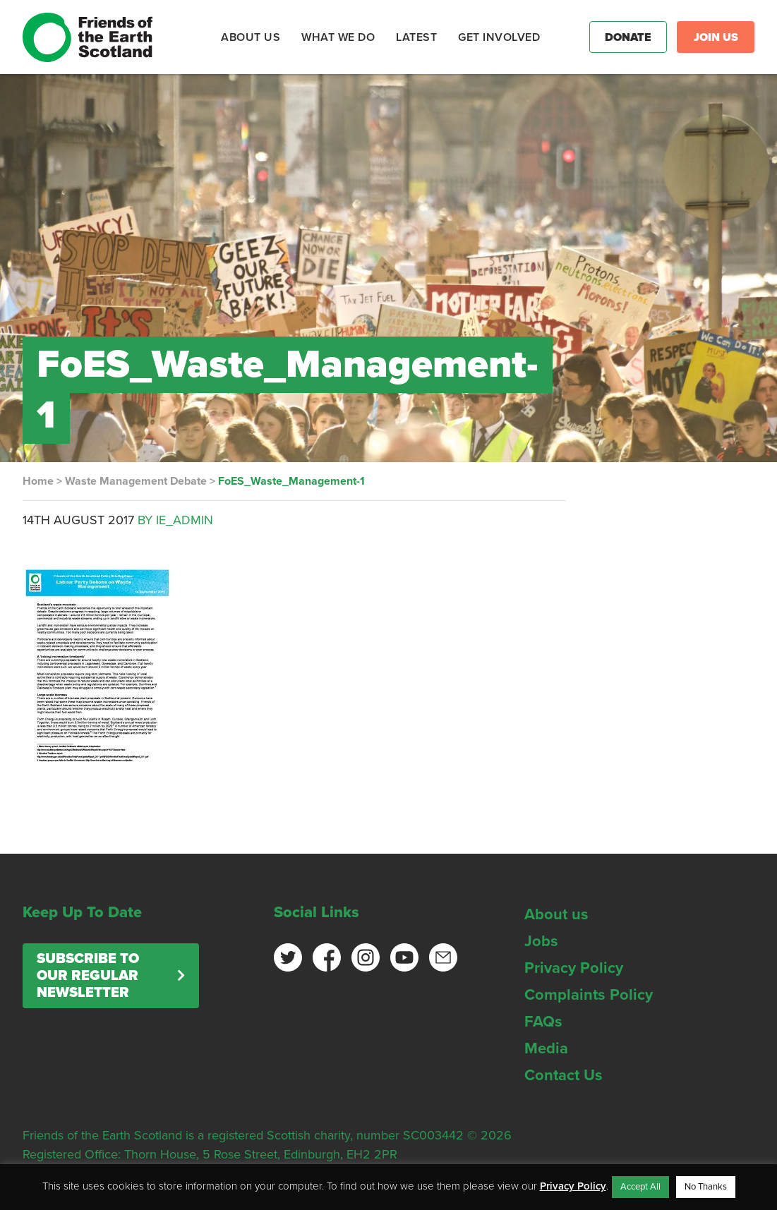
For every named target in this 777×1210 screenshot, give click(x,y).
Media (546, 1048)
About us (556, 914)
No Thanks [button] (706, 1186)
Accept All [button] (640, 1186)
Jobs (541, 941)
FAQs (543, 1021)
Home (38, 481)
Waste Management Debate (136, 481)
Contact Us (563, 1075)
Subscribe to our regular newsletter (88, 975)
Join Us (716, 37)
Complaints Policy (588, 995)
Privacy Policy (573, 968)
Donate (628, 37)
